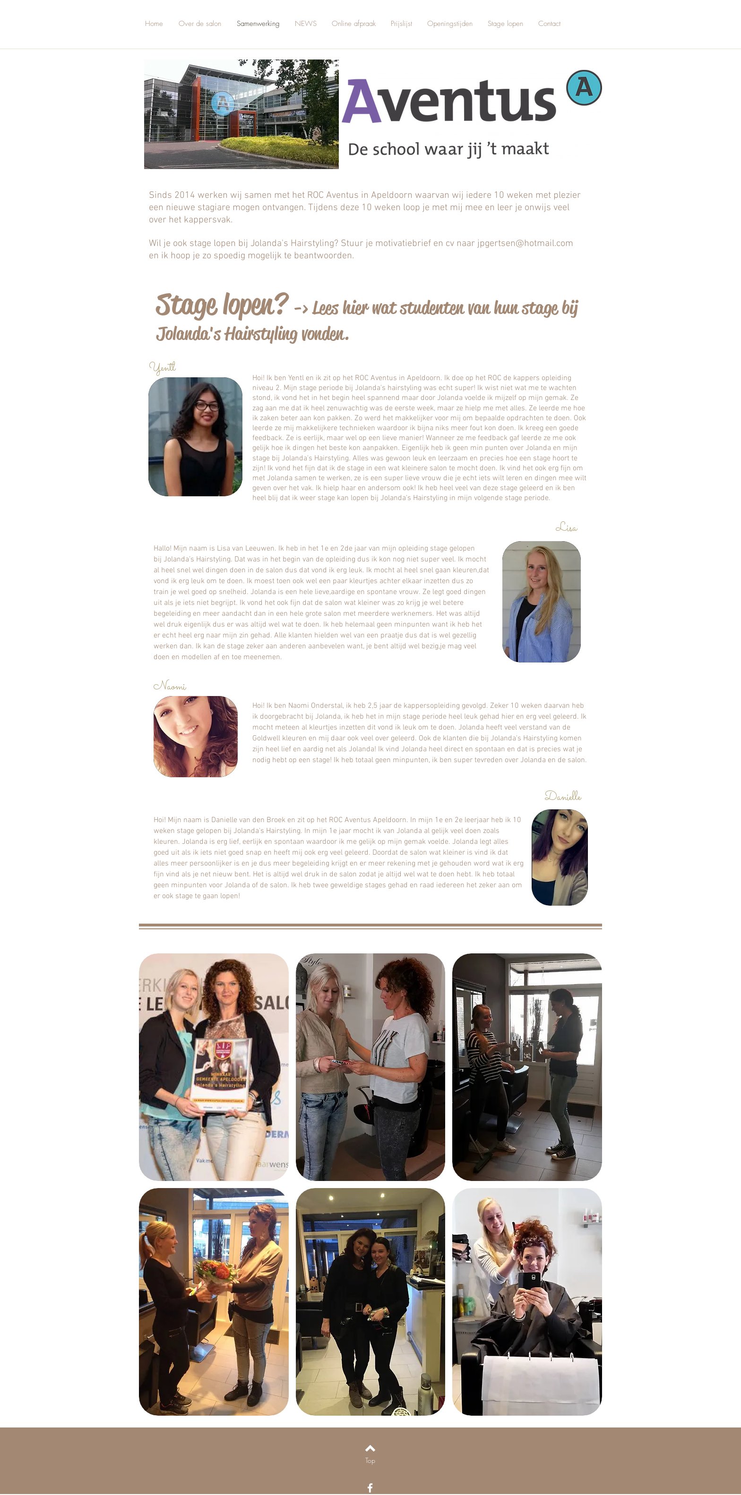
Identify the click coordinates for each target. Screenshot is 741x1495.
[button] (214, 1067)
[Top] (370, 1460)
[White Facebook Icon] (370, 1488)
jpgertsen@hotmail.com (525, 243)
